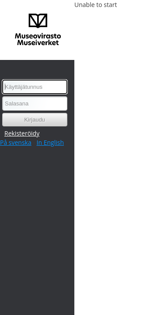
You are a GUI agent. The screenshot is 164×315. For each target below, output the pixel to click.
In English (50, 142)
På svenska (15, 142)
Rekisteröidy (21, 133)
